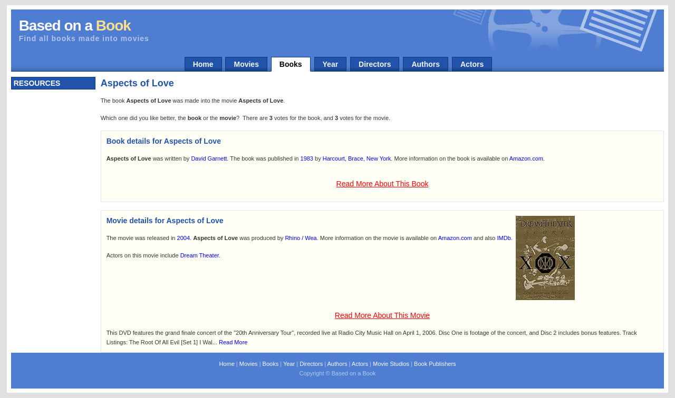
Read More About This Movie (382, 315)
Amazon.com (526, 158)
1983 (307, 158)
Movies (246, 64)
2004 (183, 238)
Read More (233, 342)
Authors (425, 64)
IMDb (504, 238)
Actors (472, 64)
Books (290, 64)
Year (331, 64)
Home (203, 64)
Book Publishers (435, 364)
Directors (375, 64)
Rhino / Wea (300, 238)
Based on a (75, 25)
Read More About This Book (382, 184)
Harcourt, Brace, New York (357, 158)
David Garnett (209, 158)
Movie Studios (391, 364)
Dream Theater (199, 255)
